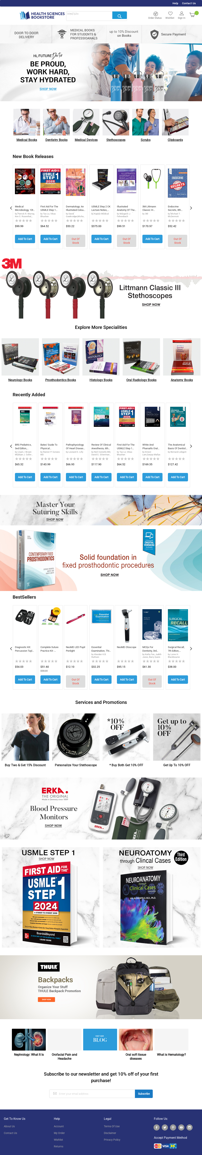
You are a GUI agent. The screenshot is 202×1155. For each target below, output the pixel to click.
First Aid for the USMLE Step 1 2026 (50, 209)
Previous (11, 206)
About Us (9, 1121)
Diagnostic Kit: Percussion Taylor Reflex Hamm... (23, 646)
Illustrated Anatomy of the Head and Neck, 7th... (126, 209)
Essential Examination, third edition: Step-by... (99, 646)
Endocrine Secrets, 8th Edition (175, 209)
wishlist (58, 1135)
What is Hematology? (171, 1050)
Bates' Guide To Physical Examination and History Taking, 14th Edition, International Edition (49, 445)
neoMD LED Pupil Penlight (74, 646)
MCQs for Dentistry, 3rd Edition (150, 646)
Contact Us (189, 3)
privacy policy (112, 1135)
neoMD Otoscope (122, 646)
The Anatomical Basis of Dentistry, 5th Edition (177, 445)
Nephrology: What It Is (29, 1050)
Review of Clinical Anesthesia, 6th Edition (100, 445)
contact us (10, 1128)
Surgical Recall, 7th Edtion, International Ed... (177, 646)
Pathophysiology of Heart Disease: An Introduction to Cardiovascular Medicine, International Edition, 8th (76, 445)
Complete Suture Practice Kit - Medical (50, 646)
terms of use (112, 1121)
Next (191, 206)
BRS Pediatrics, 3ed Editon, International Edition (24, 445)
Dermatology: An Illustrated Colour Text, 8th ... (75, 209)
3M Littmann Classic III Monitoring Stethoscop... (150, 209)
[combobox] (96, 16)
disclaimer (110, 1128)
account (59, 1121)
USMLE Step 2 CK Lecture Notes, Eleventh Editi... (100, 209)
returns (58, 1141)
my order (59, 1128)
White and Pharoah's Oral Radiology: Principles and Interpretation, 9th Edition (151, 445)
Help (175, 3)
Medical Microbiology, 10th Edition (23, 209)
